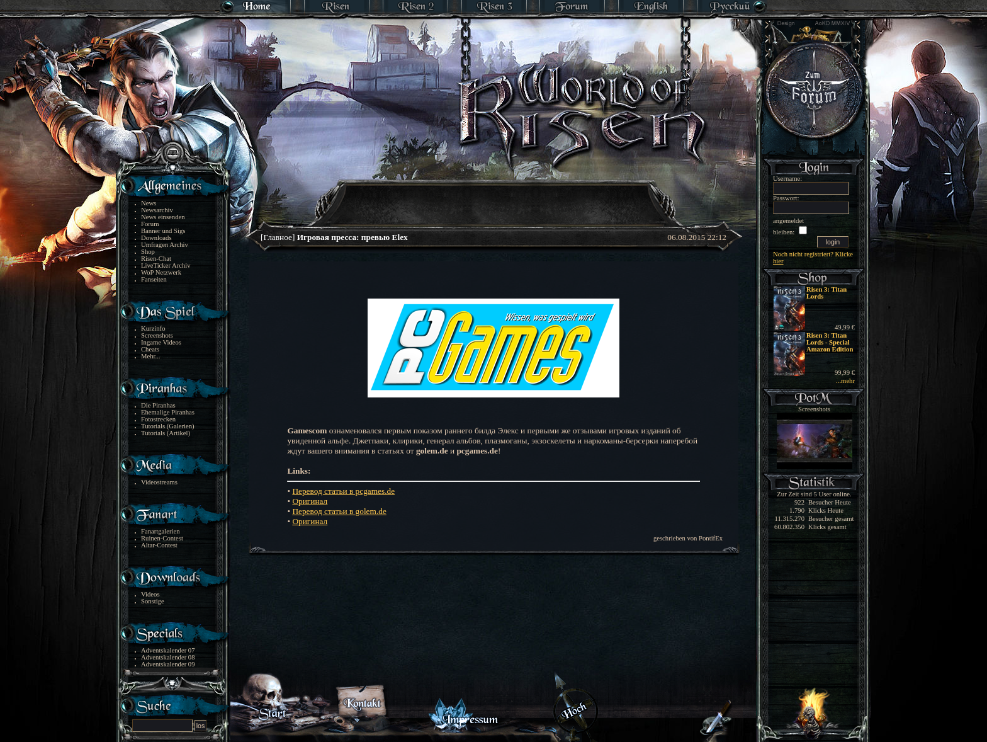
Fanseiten (154, 279)
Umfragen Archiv (164, 244)
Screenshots (157, 335)
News (148, 203)
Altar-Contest (159, 545)
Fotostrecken (158, 419)
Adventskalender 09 (168, 664)
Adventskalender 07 (168, 650)
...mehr (845, 380)
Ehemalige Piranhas (168, 412)
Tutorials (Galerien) (168, 426)
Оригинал (309, 501)
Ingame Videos (161, 342)
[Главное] (334, 237)
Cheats (150, 349)
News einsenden (163, 217)
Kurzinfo (153, 328)
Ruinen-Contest (162, 538)
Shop (148, 251)
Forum (150, 223)
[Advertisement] (494, 195)
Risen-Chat (156, 258)
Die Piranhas (158, 405)
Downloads (156, 237)
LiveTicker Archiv (166, 265)
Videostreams (159, 482)
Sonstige (152, 601)
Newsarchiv (157, 210)
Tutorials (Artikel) (165, 433)
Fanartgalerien (160, 531)
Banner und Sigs (163, 230)
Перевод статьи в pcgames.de (343, 491)
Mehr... (151, 356)
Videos (150, 594)
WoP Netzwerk (161, 272)
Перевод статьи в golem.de (339, 511)
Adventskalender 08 (168, 657)
